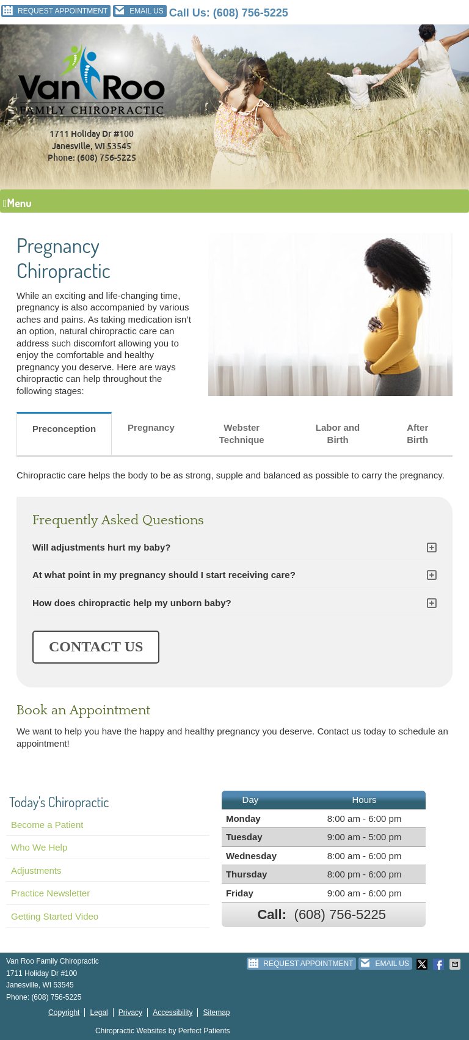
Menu (17, 203)
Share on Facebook (439, 964)
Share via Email (456, 964)
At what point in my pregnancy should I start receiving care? (164, 574)
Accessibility (172, 1012)
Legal (98, 1012)
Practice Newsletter (50, 893)
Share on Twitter (423, 964)
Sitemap (216, 1012)
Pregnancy (151, 427)
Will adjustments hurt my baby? (101, 547)
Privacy (130, 1012)
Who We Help (39, 847)
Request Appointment (54, 11)
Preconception (64, 428)
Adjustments (36, 870)
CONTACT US (96, 646)
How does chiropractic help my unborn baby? (131, 603)
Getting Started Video (54, 916)
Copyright (63, 1012)
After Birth (417, 433)
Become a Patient (47, 824)
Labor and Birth (338, 433)
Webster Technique (241, 433)
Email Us (138, 11)
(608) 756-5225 (250, 13)
